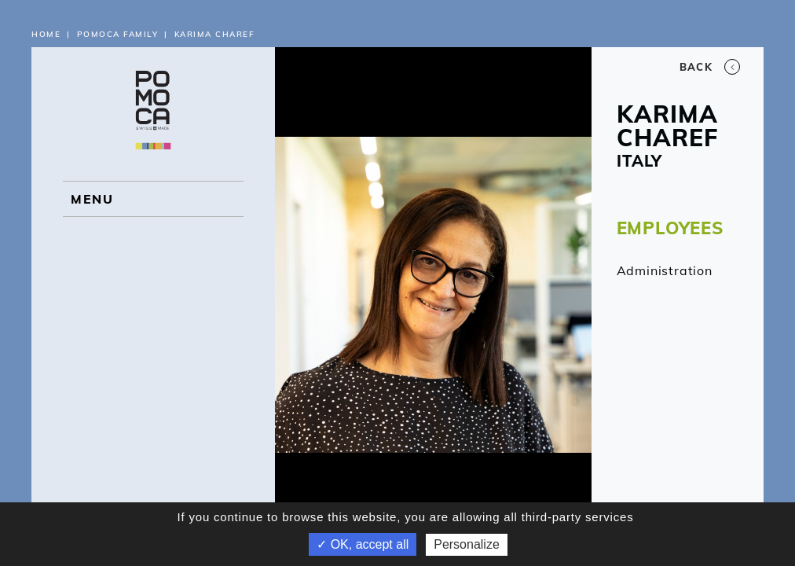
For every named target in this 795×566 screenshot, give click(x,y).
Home (45, 34)
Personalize (467, 544)
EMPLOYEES (670, 228)
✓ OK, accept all (362, 544)
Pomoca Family (118, 34)
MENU (92, 199)
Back (710, 67)
